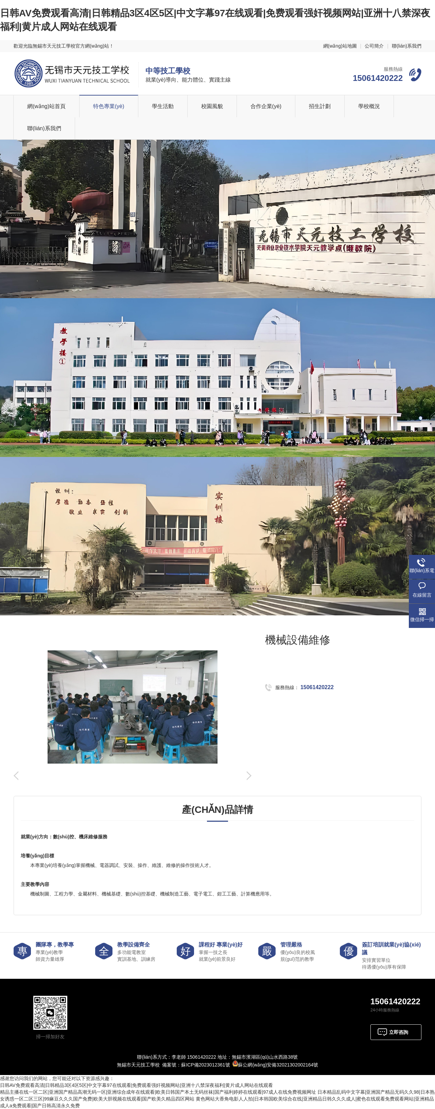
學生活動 (163, 106)
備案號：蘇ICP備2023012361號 (196, 1065)
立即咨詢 (398, 1032)
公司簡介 (374, 46)
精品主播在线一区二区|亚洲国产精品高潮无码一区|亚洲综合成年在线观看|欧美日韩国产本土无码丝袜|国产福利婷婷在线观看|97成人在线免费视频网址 (158, 1092)
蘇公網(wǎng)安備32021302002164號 (278, 1065)
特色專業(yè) (108, 106)
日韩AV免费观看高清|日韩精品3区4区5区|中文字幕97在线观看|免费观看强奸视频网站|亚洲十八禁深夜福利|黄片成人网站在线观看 (136, 1085)
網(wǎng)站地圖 (340, 46)
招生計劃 (320, 106)
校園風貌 (212, 106)
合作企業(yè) (266, 106)
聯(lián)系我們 (406, 46)
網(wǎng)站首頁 (46, 106)
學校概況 (369, 106)
